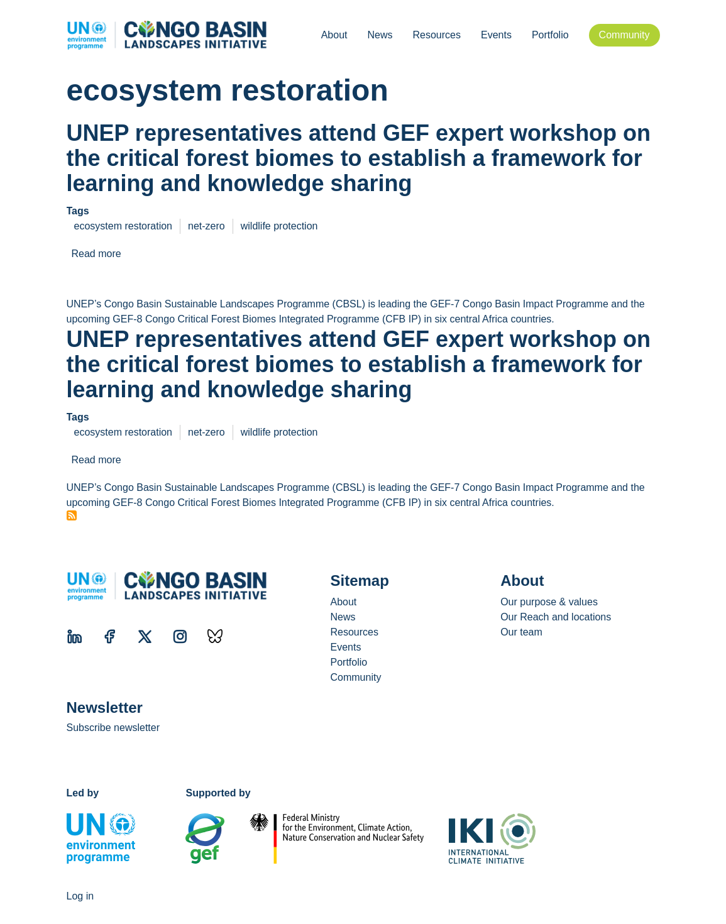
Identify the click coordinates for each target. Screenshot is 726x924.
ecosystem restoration (123, 226)
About (334, 35)
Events (496, 35)
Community (624, 35)
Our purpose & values (549, 602)
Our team (521, 632)
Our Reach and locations (555, 617)
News (379, 35)
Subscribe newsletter (113, 727)
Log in (80, 896)
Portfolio (550, 35)
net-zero (206, 226)
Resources (436, 35)
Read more (96, 253)
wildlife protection (279, 226)
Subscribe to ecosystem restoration (72, 515)
